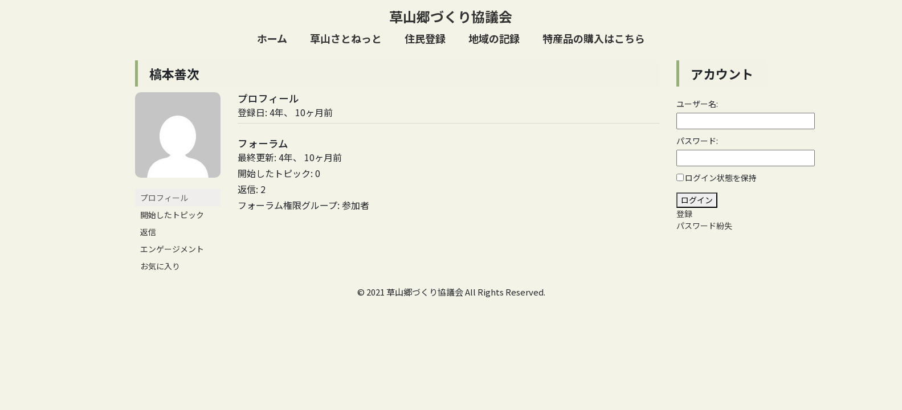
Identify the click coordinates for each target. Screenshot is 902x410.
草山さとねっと (346, 38)
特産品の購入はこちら (593, 38)
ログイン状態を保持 (721, 177)
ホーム (272, 38)
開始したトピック (172, 214)
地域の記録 (494, 38)
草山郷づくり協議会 (450, 16)
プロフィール (164, 197)
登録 (684, 213)
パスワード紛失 (704, 225)
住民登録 (425, 38)
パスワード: (697, 140)
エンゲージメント (172, 249)
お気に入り (160, 266)
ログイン (697, 200)
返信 (148, 231)
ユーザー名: (697, 103)
